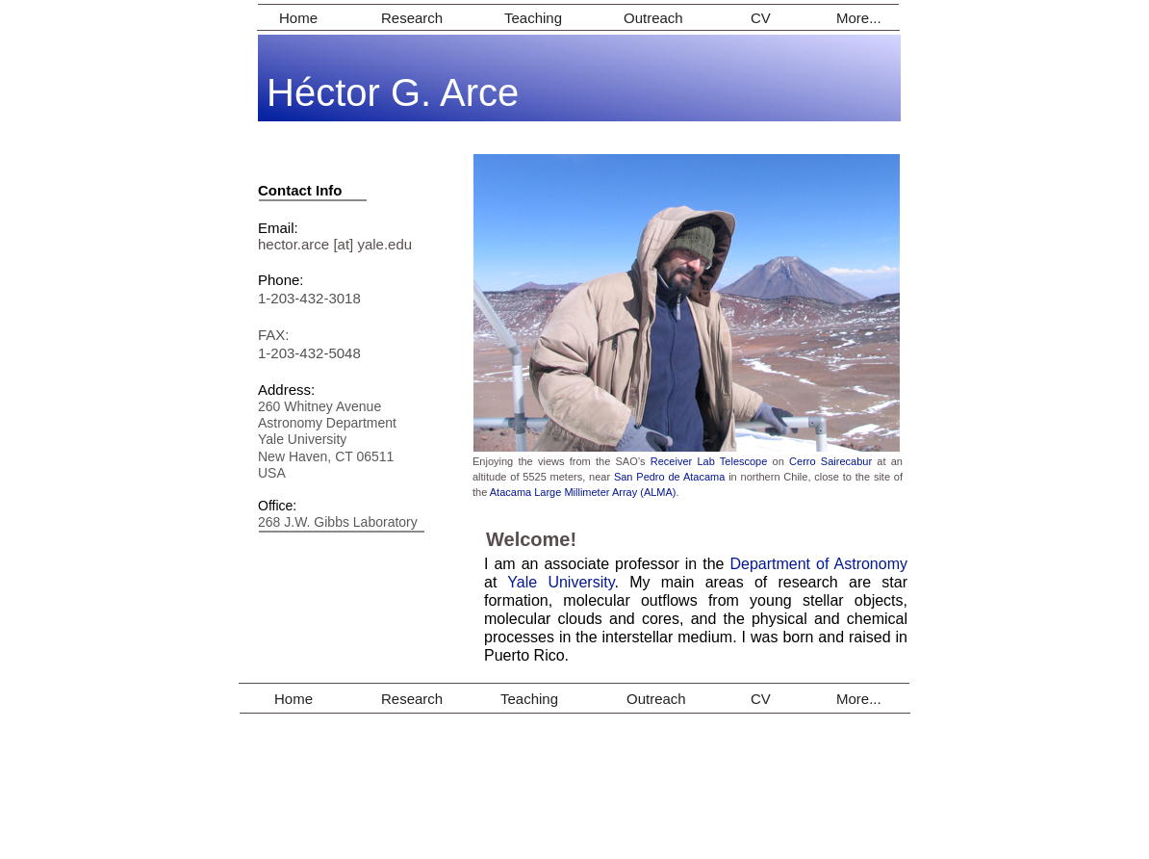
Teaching (533, 18)
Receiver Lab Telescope (709, 461)
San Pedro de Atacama (669, 476)
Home (298, 18)
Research (412, 18)
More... (858, 18)
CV (761, 18)
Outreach (653, 18)
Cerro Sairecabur (830, 461)
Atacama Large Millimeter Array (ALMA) (583, 492)
